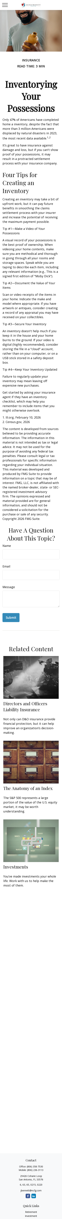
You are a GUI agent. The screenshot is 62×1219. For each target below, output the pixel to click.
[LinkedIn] (33, 1196)
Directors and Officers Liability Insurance (25, 706)
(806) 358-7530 (35, 1166)
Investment (31, 1216)
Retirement (31, 1212)
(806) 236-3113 (35, 1170)
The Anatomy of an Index (28, 788)
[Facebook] (28, 1196)
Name (6, 546)
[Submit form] (11, 617)
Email (6, 566)
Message (8, 587)
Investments (15, 867)
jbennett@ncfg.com (31, 1190)
